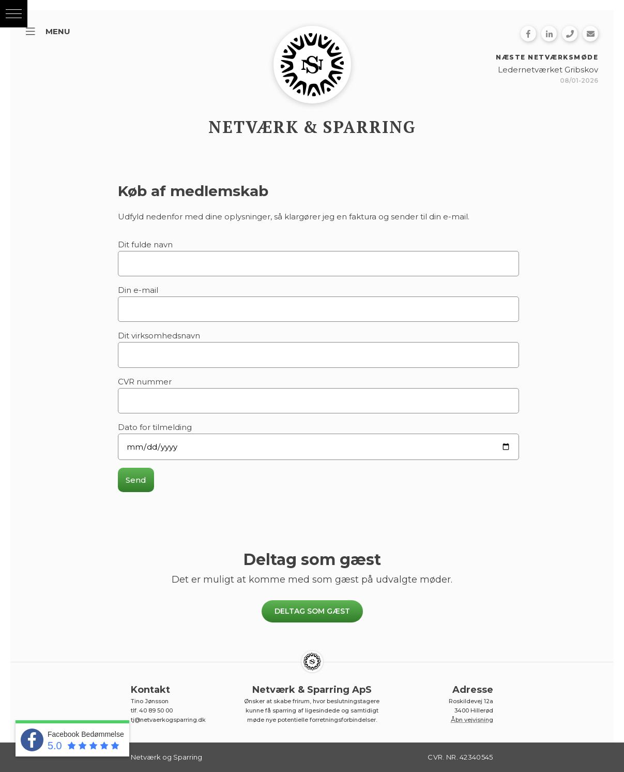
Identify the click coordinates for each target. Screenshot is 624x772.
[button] (13, 13)
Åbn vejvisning (472, 719)
